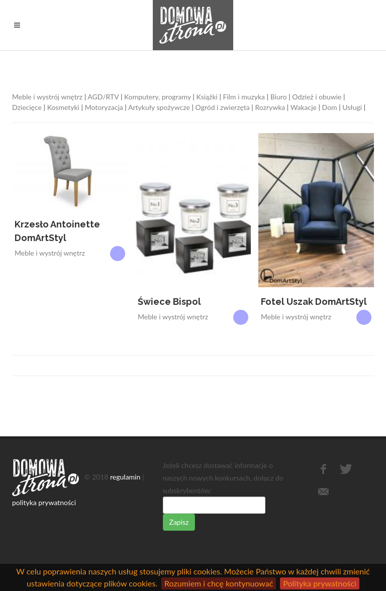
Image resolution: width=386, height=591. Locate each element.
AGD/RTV (103, 96)
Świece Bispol (169, 301)
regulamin (125, 476)
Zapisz (179, 522)
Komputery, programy (157, 96)
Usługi (352, 107)
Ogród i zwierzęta (223, 107)
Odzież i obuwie (316, 96)
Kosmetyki (63, 107)
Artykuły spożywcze (159, 107)
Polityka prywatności (319, 583)
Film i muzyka (244, 96)
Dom (329, 107)
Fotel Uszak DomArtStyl (314, 301)
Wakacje (304, 107)
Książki (206, 96)
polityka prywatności (44, 502)
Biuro (278, 96)
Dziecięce (27, 107)
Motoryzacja (104, 107)
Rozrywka (270, 107)
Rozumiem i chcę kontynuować (218, 583)
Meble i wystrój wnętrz (47, 96)
